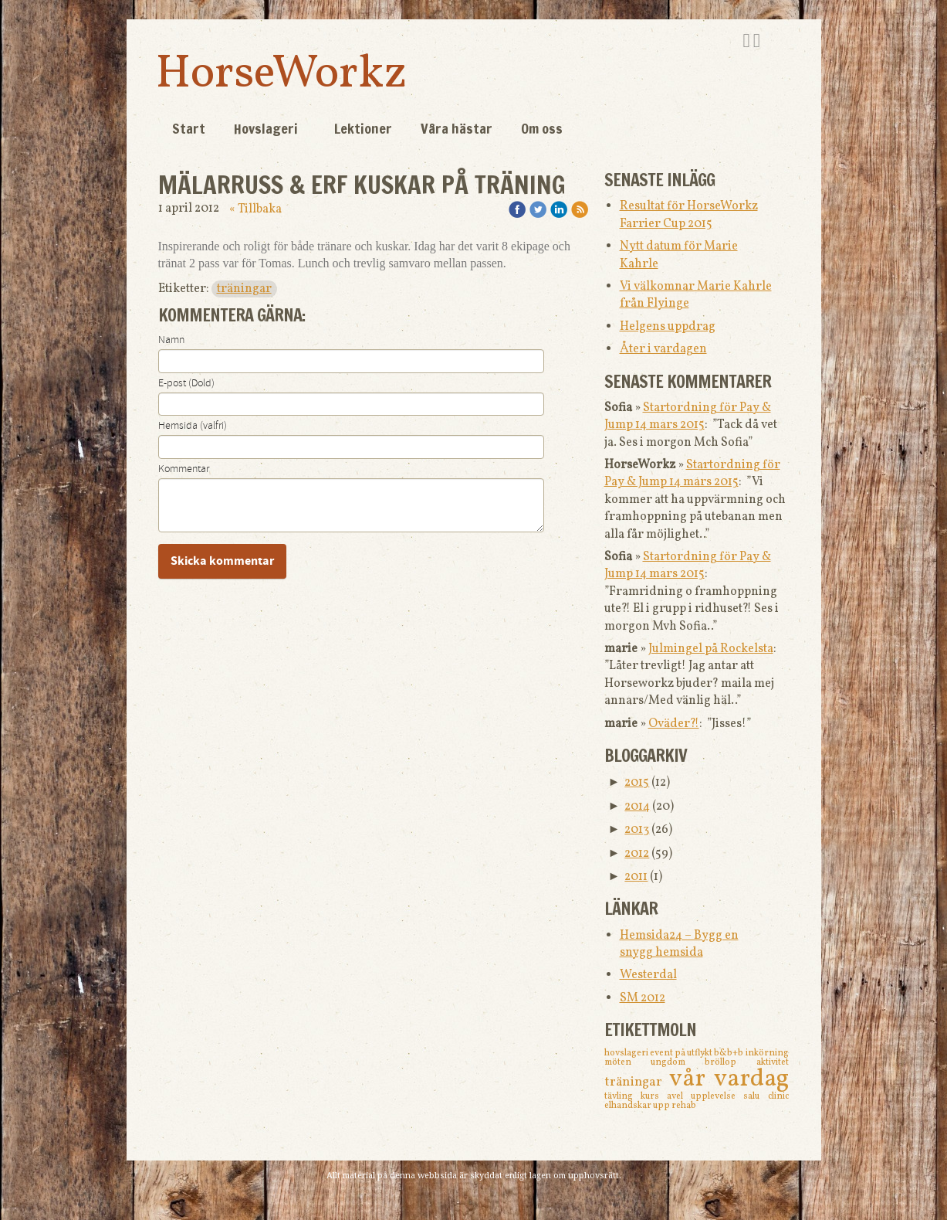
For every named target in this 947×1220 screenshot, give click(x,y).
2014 (637, 806)
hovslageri (627, 1053)
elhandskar (628, 1105)
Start (188, 128)
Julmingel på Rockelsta (710, 649)
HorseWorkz (281, 74)
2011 (636, 876)
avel (679, 1096)
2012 (636, 853)
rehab (683, 1105)
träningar (244, 288)
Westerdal (648, 975)
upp (662, 1105)
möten (627, 1062)
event (662, 1053)
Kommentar (183, 469)
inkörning (767, 1053)
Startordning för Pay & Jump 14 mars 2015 (687, 416)
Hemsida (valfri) (192, 426)
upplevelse (717, 1096)
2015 (636, 782)
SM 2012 (642, 998)
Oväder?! (673, 723)
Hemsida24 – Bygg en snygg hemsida (679, 944)
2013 (636, 829)
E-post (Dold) (186, 383)
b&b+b (729, 1053)
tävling (622, 1096)
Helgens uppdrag (667, 326)
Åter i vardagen (663, 349)
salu (755, 1096)
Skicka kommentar (222, 560)
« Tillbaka (255, 209)
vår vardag (729, 1079)
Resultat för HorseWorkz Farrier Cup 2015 (689, 215)
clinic (778, 1096)
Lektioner (363, 128)
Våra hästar (456, 128)
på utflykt (694, 1053)
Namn (171, 340)
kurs (654, 1096)
